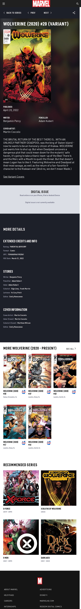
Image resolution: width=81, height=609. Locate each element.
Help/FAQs (9, 595)
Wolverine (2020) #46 (35, 443)
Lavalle (30, 397)
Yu (16, 397)
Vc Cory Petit (16, 292)
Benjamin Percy (12, 120)
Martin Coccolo (11, 131)
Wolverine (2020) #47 (10, 443)
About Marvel (11, 589)
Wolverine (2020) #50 (10, 392)
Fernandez (11, 397)
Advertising (46, 589)
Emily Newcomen (16, 296)
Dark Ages (45, 557)
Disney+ (44, 595)
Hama (5, 397)
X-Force (6, 508)
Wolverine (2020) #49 (35, 392)
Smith (61, 397)
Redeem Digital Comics (51, 606)
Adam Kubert (46, 120)
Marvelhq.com (47, 601)
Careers (8, 601)
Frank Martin (25, 288)
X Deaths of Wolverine (51, 508)
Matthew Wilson (23, 323)
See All (71, 348)
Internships (10, 606)
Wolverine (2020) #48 (61, 392)
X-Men (5, 557)
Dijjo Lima (15, 288)
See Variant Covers (13, 176)
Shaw (36, 397)
